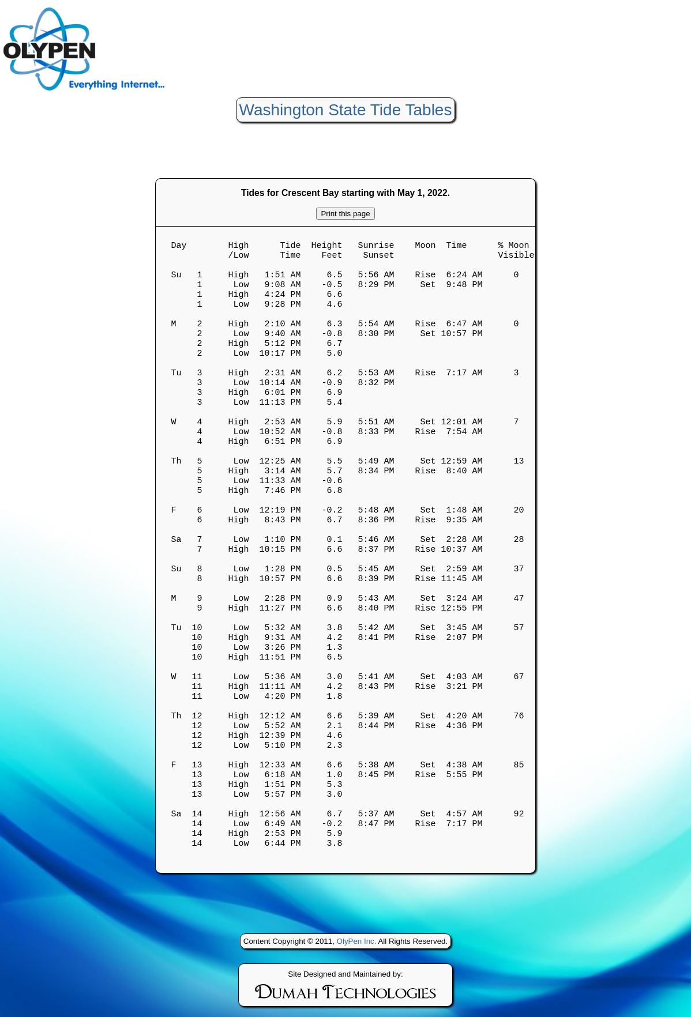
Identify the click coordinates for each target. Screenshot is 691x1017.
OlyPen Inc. (357, 949)
